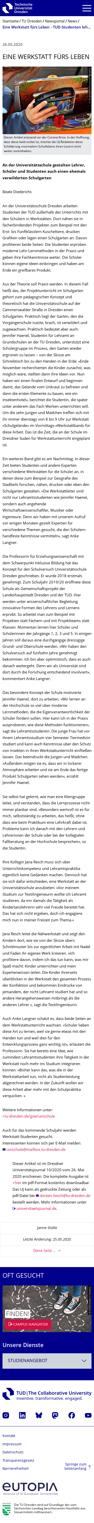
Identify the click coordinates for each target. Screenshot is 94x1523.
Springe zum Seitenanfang (75, 1467)
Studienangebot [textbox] (27, 1361)
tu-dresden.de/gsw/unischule (30, 1117)
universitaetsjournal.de (36, 1209)
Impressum (12, 1444)
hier (18, 1183)
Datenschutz (13, 1452)
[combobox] (47, 1361)
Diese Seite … (44, 1251)
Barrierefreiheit (16, 1469)
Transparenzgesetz (18, 1460)
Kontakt (9, 1436)
